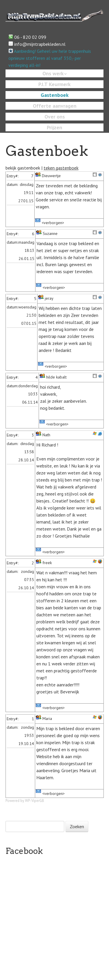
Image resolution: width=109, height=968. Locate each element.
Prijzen (54, 127)
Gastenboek (55, 95)
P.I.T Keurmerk (54, 84)
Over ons (54, 116)
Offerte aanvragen (54, 105)
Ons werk (53, 73)
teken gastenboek (61, 168)
